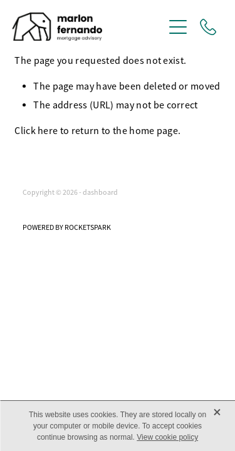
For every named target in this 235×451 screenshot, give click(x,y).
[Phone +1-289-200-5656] (208, 27)
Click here (36, 131)
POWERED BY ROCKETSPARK (67, 227)
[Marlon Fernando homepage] (88, 27)
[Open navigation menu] (178, 27)
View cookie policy (167, 437)
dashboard (100, 192)
